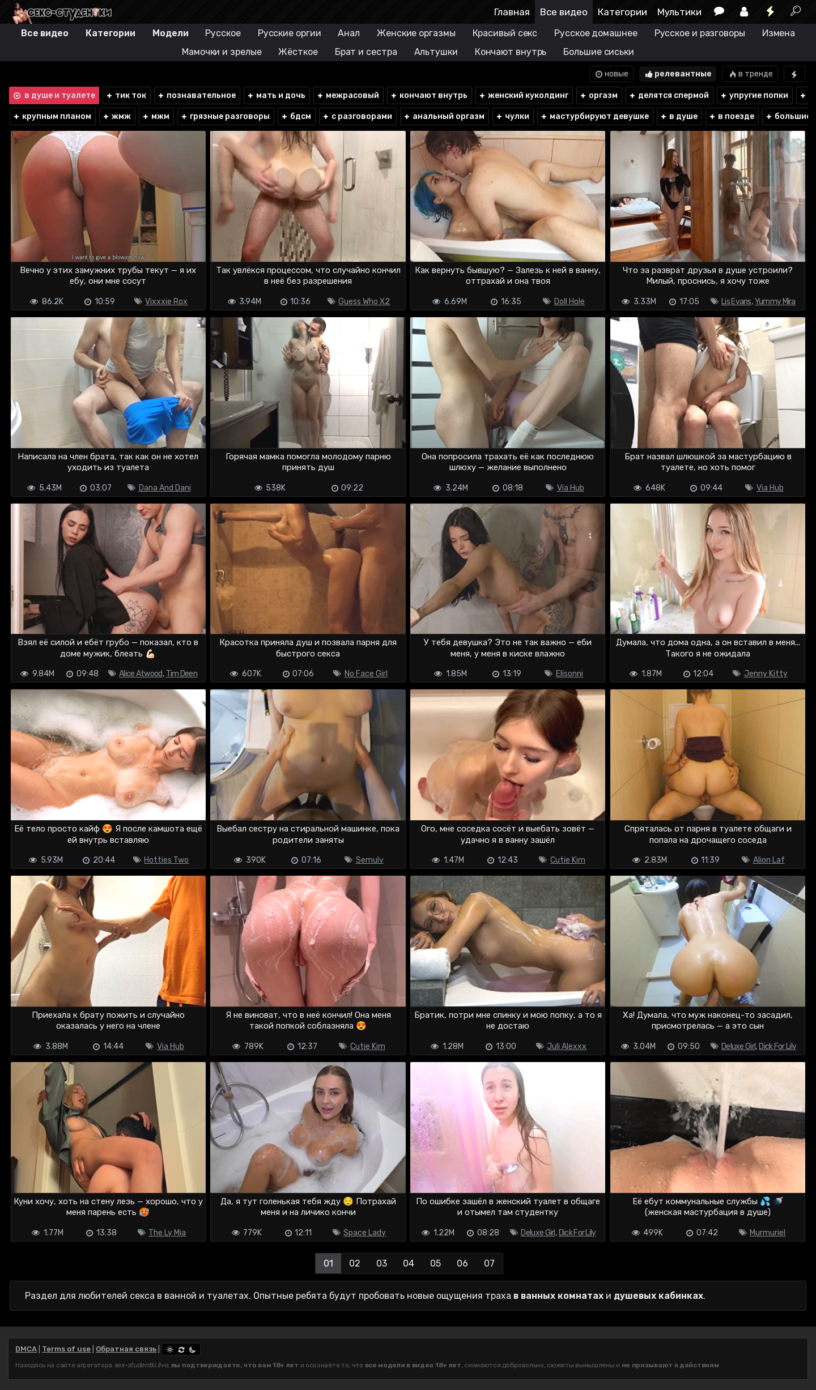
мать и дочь (275, 95)
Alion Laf (769, 860)
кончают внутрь (429, 95)
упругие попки (754, 95)
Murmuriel (767, 1233)
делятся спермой (668, 95)
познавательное (196, 95)
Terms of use (66, 1349)
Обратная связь (126, 1349)
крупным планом (51, 116)
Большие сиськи (598, 51)
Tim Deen (181, 674)
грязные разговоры (225, 116)
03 (381, 1263)
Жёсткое (297, 51)
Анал (349, 33)
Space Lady (364, 1233)
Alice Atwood (141, 674)
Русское (222, 33)
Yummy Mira (775, 301)
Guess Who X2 (364, 301)
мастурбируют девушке (594, 116)
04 (408, 1263)
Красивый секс (505, 33)
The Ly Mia (167, 1233)
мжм (155, 116)
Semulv (370, 860)
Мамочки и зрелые (221, 51)
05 (435, 1263)
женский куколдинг (523, 95)
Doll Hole (569, 301)
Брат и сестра (366, 51)
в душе (679, 116)
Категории (622, 12)
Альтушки (436, 51)
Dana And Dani (165, 488)
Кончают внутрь (511, 51)
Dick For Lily (777, 1046)
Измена (778, 33)
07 (489, 1263)
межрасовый (347, 95)
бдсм (295, 116)
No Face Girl (366, 674)
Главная (512, 12)
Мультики (679, 12)
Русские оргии (289, 33)
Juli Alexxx (566, 1046)
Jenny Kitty (766, 674)
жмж (116, 116)
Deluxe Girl (738, 1046)
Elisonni (569, 674)
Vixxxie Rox (166, 301)
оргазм (598, 95)
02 (354, 1263)
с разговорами (357, 116)
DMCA (26, 1349)
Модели (170, 33)
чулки (512, 116)
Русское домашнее (595, 33)
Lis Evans (736, 301)
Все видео (564, 12)
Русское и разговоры (699, 33)
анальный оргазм (443, 116)
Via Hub (570, 488)
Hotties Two (166, 860)
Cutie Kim (567, 860)
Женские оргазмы (416, 33)
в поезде (731, 116)
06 (462, 1263)
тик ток (125, 95)
